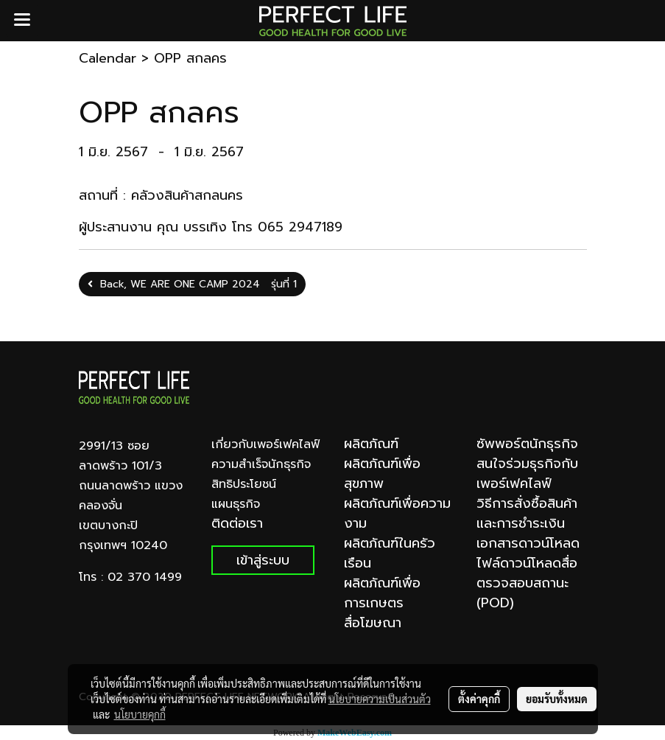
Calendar (107, 58)
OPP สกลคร (190, 58)
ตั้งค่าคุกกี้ (479, 698)
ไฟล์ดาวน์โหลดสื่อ (526, 563)
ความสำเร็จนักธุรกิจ (261, 464)
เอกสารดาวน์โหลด (528, 543)
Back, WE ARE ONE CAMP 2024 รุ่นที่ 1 (192, 284)
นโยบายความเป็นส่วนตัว (379, 698)
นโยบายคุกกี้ (140, 714)
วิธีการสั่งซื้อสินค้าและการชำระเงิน (526, 513)
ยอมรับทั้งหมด (557, 698)
